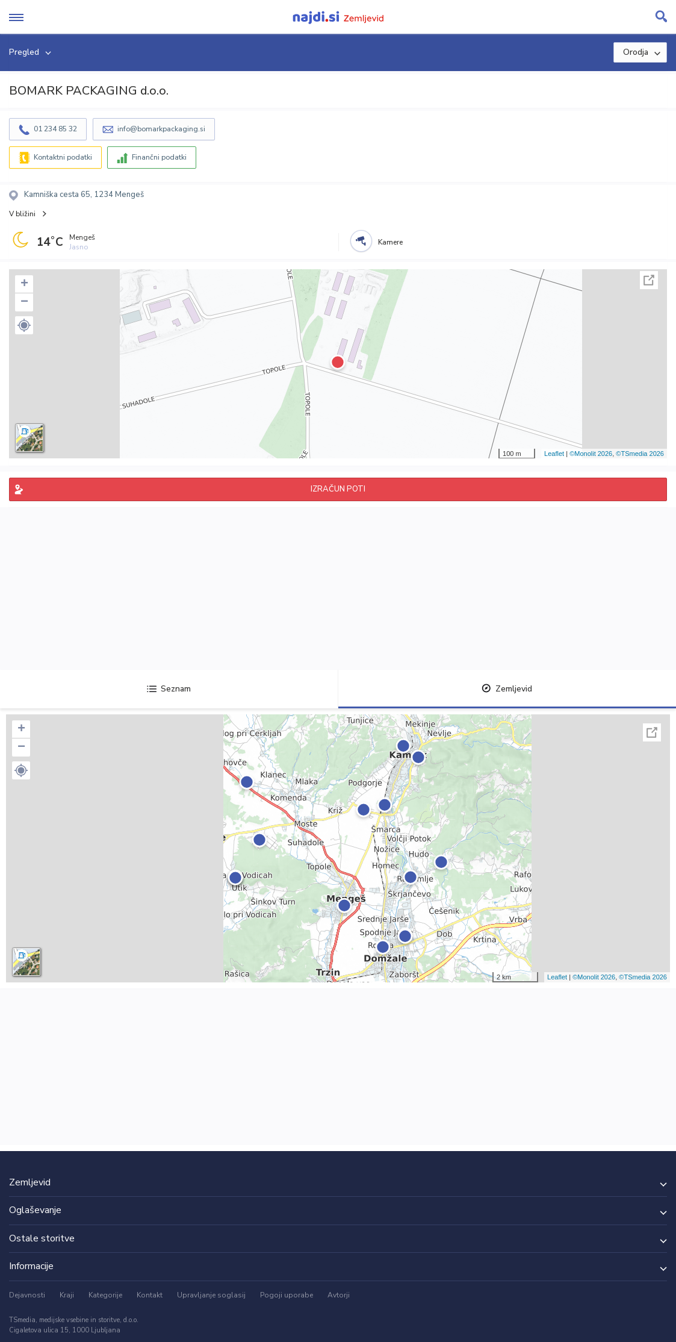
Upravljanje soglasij (211, 1295)
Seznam (169, 688)
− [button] (24, 302)
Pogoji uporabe (286, 1295)
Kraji (67, 1295)
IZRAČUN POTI (338, 489)
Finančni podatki (159, 157)
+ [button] (24, 284)
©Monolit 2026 (590, 453)
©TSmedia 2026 (640, 453)
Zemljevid (507, 688)
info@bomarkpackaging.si (161, 129)
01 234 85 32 (55, 129)
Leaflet (554, 453)
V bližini (22, 214)
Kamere (390, 242)
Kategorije (105, 1295)
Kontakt (150, 1295)
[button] (24, 325)
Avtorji (338, 1295)
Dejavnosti (27, 1295)
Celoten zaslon (649, 280)
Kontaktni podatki (63, 157)
